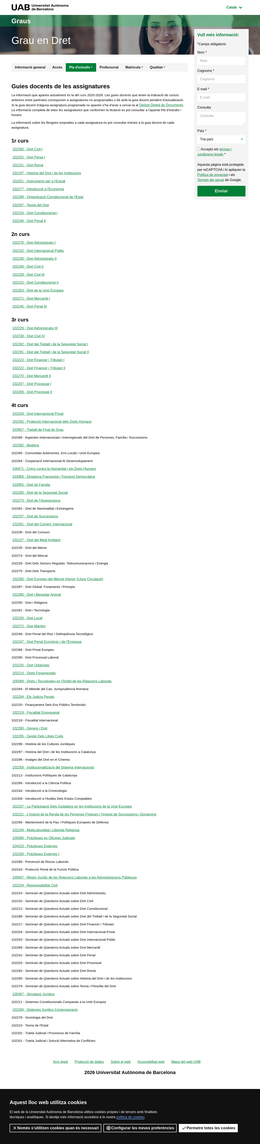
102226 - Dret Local (27, 642)
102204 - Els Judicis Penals (33, 725)
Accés (57, 67)
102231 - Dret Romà (27, 168)
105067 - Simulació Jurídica (33, 1042)
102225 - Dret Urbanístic (31, 692)
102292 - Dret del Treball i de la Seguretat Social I (50, 354)
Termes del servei (210, 180)
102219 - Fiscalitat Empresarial (36, 742)
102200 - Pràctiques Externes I (35, 892)
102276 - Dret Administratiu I (34, 248)
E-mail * (203, 89)
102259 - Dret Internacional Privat (37, 426)
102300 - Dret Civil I (27, 151)
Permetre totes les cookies (208, 1128)
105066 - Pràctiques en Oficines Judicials (43, 875)
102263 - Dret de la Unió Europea (37, 298)
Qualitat (156, 67)
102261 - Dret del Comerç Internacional (42, 542)
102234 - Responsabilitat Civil (35, 925)
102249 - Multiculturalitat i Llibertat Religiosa (45, 867)
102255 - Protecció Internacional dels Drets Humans (52, 434)
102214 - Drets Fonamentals (34, 700)
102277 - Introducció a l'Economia (38, 193)
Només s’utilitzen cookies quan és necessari (55, 1128)
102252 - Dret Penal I (28, 160)
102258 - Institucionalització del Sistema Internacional (53, 800)
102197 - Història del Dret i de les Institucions (46, 176)
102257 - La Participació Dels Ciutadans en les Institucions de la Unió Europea (72, 842)
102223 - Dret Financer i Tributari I (38, 370)
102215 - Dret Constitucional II (35, 290)
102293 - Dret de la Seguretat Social (40, 509)
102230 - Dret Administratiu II (34, 265)
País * (202, 131)
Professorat (109, 67)
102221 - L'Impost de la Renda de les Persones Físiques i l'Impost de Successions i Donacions (84, 850)
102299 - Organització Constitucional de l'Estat (47, 201)
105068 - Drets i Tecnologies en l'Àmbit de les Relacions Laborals (62, 709)
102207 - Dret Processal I (31, 395)
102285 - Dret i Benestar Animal (36, 617)
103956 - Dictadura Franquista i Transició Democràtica (53, 492)
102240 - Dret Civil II (28, 273)
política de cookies (130, 1117)
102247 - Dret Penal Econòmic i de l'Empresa (46, 667)
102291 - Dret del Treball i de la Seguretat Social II (50, 362)
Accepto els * (214, 151)
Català (237, 7)
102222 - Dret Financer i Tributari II (38, 379)
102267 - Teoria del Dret (30, 210)
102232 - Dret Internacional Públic (38, 257)
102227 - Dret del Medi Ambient (36, 559)
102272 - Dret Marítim (29, 651)
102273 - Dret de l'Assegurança (36, 517)
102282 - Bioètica (25, 459)
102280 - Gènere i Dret (29, 759)
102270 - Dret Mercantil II (31, 387)
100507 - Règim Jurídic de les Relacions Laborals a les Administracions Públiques (74, 917)
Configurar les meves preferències (140, 1128)
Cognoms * (205, 71)
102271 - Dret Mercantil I (31, 307)
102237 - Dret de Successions (35, 534)
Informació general (30, 67)
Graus (23, 20)
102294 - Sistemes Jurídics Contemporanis (45, 1058)
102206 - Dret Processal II (32, 404)
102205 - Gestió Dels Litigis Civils (37, 767)
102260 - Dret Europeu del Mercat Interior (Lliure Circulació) (57, 601)
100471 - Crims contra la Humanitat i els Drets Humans (54, 484)
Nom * (202, 52)
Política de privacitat (212, 175)
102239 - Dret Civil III (28, 282)
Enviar (221, 191)
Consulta (204, 107)
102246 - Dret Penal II (29, 226)
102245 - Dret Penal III (29, 315)
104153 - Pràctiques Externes (34, 883)
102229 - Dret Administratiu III (35, 337)
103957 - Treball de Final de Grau (37, 443)
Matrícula (132, 67)
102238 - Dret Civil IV (28, 345)
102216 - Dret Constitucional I (35, 218)
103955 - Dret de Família (31, 501)
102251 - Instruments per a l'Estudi (38, 185)
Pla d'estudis (79, 67)
